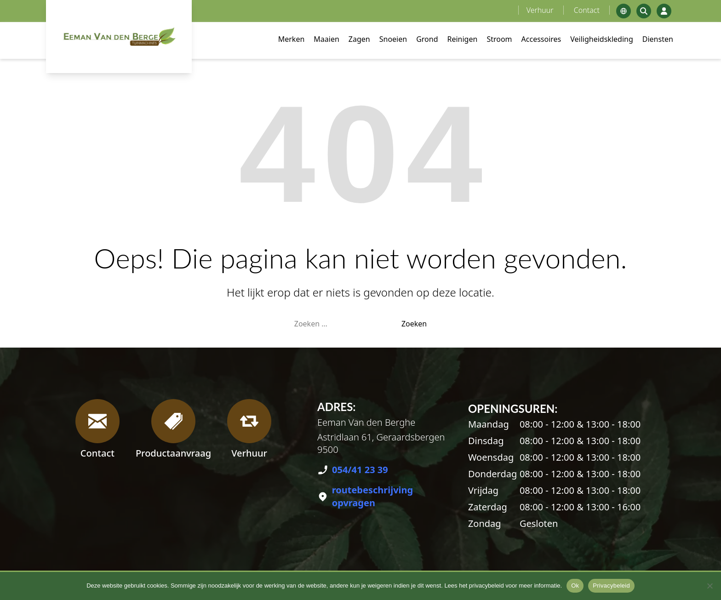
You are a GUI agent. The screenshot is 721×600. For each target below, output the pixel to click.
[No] (709, 585)
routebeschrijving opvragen (372, 496)
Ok (575, 585)
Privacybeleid (611, 585)
